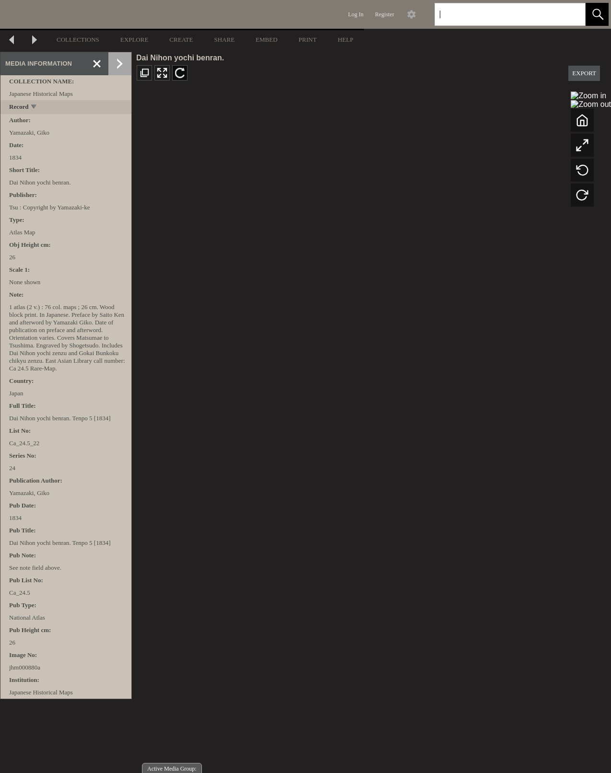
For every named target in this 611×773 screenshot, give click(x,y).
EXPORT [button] (584, 73)
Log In (356, 14)
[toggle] (34, 107)
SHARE (224, 39)
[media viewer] (371, 431)
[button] (597, 14)
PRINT (308, 39)
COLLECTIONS (78, 39)
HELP (345, 39)
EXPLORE (134, 39)
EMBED (267, 39)
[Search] (499, 14)
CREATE (181, 39)
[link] (570, 14)
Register (384, 14)
